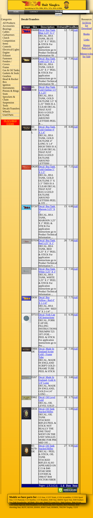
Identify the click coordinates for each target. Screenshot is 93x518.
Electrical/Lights (11, 49)
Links (86, 39)
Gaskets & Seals (11, 73)
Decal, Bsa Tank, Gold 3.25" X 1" (47, 60)
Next (74, 485)
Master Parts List (86, 46)
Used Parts (8, 114)
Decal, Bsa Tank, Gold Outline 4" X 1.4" (47, 130)
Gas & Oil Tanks (11, 70)
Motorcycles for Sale (86, 55)
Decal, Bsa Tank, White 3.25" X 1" (47, 270)
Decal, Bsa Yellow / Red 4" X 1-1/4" (47, 300)
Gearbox (7, 76)
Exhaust (7, 55)
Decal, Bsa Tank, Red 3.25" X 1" (47, 242)
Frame (6, 67)
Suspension (8, 102)
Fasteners (7, 58)
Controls (7, 46)
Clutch (6, 37)
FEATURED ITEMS (10, 122)
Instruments (8, 88)
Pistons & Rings (11, 91)
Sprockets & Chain (9, 98)
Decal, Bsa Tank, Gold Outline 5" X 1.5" (47, 169)
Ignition (7, 85)
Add (75, 30)
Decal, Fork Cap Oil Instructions (47, 316)
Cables (6, 32)
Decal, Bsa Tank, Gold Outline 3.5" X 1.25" (48, 90)
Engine (6, 52)
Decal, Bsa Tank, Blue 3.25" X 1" (47, 31)
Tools (5, 105)
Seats (5, 93)
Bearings (7, 29)
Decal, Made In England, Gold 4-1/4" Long (47, 380)
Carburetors (8, 34)
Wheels (6, 111)
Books (86, 34)
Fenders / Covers (7, 63)
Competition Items (9, 42)
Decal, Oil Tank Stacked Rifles (47, 410)
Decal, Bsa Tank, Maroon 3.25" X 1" (47, 209)
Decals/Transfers (11, 108)
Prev (68, 485)
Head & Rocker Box (10, 80)
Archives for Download (86, 25)
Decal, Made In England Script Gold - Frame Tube (46, 353)
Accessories (8, 26)
